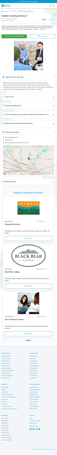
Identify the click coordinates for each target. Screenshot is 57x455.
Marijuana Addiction (34, 399)
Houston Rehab (33, 363)
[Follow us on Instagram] (36, 429)
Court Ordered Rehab (6, 406)
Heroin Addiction (33, 408)
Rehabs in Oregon (5, 373)
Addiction (4, 384)
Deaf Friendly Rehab (6, 437)
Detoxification (4, 418)
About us (32, 415)
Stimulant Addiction (34, 387)
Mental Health (4, 387)
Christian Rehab (5, 430)
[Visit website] (43, 36)
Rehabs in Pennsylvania (7, 375)
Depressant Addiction (35, 389)
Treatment (4, 415)
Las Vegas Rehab (34, 368)
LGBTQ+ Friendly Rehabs (7, 394)
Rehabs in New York (6, 361)
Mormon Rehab (5, 432)
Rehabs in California (6, 358)
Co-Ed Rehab (4, 425)
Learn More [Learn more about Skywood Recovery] (28, 238)
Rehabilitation (4, 420)
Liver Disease (4, 399)
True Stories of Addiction (35, 420)
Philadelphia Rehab (34, 365)
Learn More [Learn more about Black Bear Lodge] (28, 286)
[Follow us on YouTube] (39, 429)
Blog (31, 418)
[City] (14, 11)
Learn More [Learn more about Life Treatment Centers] (28, 333)
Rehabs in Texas (5, 363)
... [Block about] (42, 29)
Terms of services (43, 449)
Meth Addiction (33, 404)
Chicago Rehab (33, 377)
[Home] (2, 11)
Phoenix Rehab (33, 370)
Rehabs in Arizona (5, 365)
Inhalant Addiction (34, 401)
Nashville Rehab (33, 361)
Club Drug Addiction (34, 406)
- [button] (4, 149)
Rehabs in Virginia (5, 377)
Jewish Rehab (4, 428)
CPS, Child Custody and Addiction (9, 408)
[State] (7, 11)
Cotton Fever (4, 392)
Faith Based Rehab (5, 435)
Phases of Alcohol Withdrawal (8, 396)
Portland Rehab (33, 375)
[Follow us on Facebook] (30, 429)
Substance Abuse (35, 384)
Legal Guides (4, 404)
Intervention (4, 401)
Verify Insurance (33, 423)
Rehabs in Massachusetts (7, 370)
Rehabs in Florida (5, 356)
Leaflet (52, 174)
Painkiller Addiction (34, 394)
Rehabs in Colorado (6, 368)
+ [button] (4, 147)
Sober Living (4, 423)
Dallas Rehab (33, 358)
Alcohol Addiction (34, 392)
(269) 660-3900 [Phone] (9, 140)
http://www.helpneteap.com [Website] (11, 137)
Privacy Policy (51, 449)
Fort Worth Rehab (34, 356)
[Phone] (14, 36)
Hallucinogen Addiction (35, 396)
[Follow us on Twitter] (33, 429)
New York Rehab (33, 373)
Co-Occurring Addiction (7, 440)
